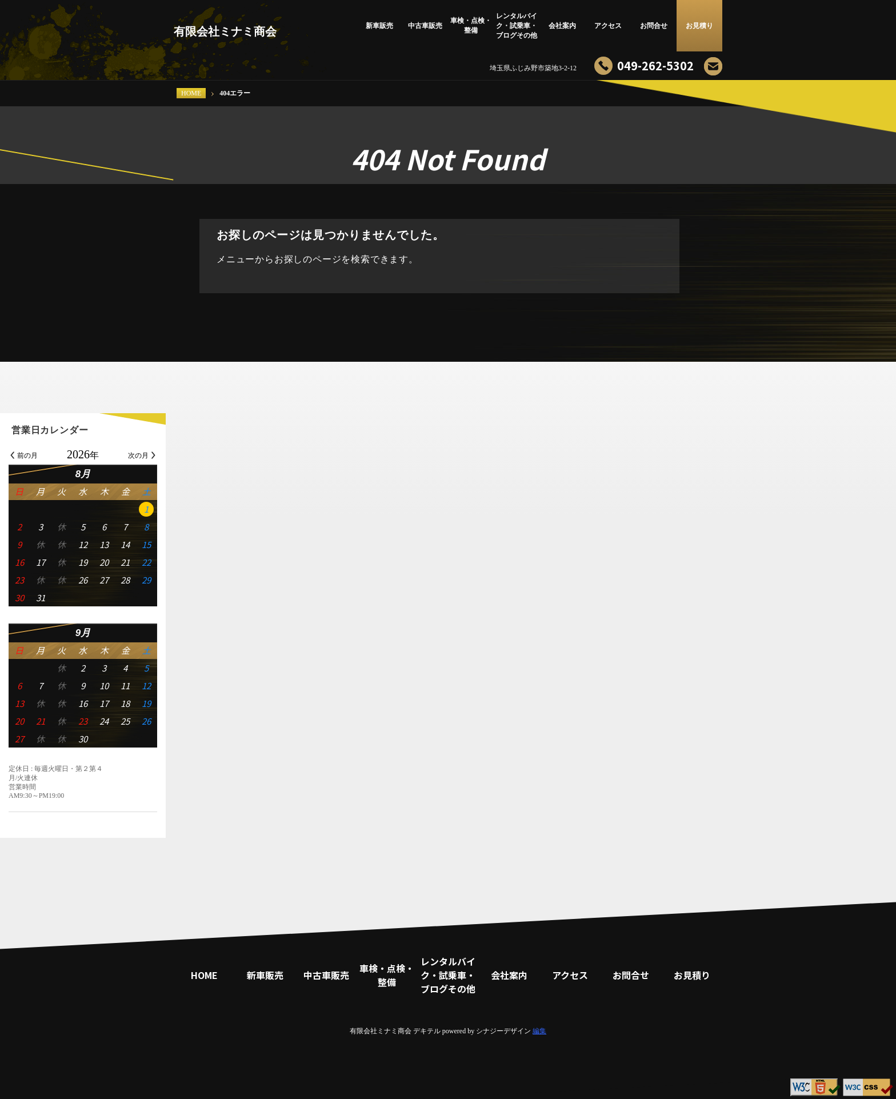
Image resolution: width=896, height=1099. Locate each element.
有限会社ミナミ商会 (225, 31)
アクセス (608, 26)
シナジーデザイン (503, 1031)
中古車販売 (425, 26)
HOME (191, 93)
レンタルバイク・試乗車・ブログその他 (516, 25)
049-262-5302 (655, 65)
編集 (539, 1031)
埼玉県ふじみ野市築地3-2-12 (533, 68)
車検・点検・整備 (470, 25)
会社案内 (562, 26)
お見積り (699, 26)
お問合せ (653, 26)
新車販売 (379, 26)
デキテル (427, 1031)
